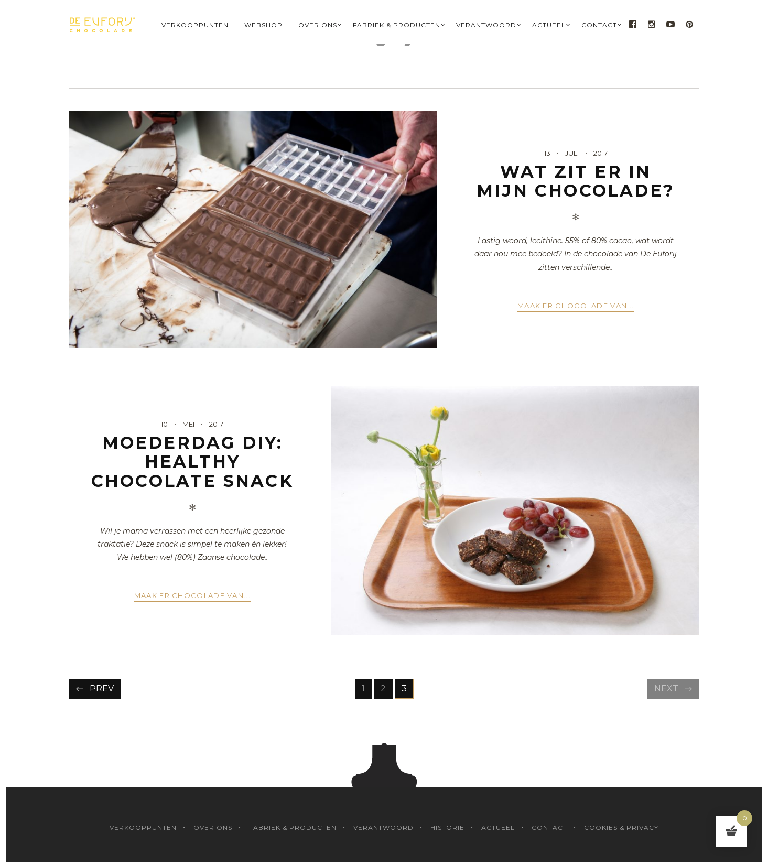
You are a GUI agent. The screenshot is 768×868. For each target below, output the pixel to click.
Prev (102, 688)
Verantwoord (486, 25)
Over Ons (317, 25)
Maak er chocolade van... (575, 305)
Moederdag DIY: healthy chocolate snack (192, 461)
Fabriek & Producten (396, 25)
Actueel (549, 25)
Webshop (263, 25)
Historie (447, 827)
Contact (599, 25)
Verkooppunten (195, 25)
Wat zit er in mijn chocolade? (576, 181)
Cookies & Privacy (621, 827)
